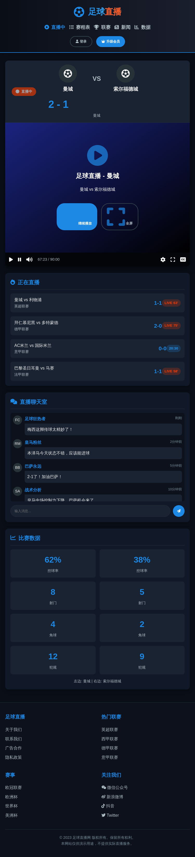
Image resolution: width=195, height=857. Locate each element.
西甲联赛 (109, 739)
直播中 (54, 27)
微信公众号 (114, 787)
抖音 (107, 806)
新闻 (122, 27)
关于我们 (13, 729)
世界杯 (11, 806)
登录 (81, 41)
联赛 (102, 27)
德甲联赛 (109, 748)
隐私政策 (13, 757)
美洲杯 (11, 815)
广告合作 (13, 748)
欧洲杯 (11, 797)
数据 (142, 27)
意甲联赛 (109, 757)
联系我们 (13, 739)
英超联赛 (109, 729)
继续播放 (77, 216)
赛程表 (79, 27)
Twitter (110, 815)
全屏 (120, 216)
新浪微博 (112, 797)
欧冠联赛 (13, 787)
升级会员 (110, 41)
